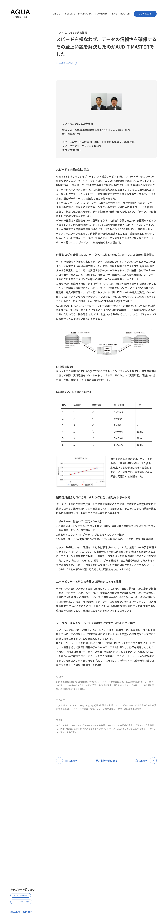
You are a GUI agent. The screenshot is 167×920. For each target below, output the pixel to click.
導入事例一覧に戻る (21, 912)
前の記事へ (71, 760)
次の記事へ (141, 760)
